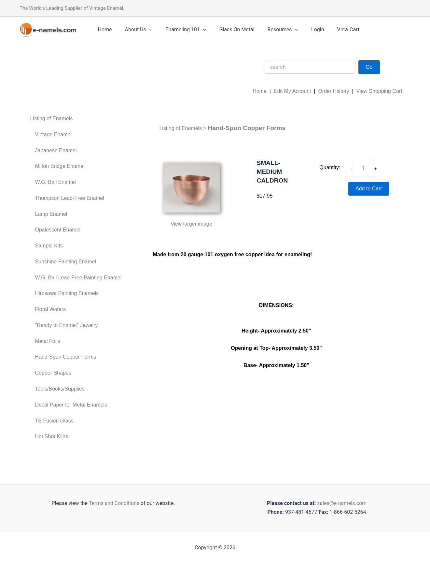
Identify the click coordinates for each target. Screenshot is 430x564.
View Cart (331, 29)
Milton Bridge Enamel (60, 166)
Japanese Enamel (56, 150)
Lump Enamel (51, 214)
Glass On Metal (227, 29)
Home (104, 29)
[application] (145, 30)
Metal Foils (47, 341)
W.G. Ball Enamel (55, 182)
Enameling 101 (179, 30)
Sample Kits (49, 245)
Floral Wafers (50, 309)
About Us (135, 30)
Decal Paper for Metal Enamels (71, 405)
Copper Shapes (53, 373)
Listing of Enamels (51, 118)
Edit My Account (292, 91)
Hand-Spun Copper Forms (65, 357)
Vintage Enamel (53, 134)
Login (303, 29)
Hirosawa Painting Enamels (67, 293)
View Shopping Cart (379, 91)
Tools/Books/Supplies (60, 389)
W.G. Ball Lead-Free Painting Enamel (78, 277)
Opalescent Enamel (58, 229)
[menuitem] (76, 119)
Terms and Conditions (113, 503)
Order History (333, 91)
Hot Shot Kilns (51, 436)
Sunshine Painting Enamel (65, 261)
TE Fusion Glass (54, 420)
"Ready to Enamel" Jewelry (66, 325)
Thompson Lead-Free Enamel (69, 198)
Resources (271, 30)
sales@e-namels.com (342, 503)
